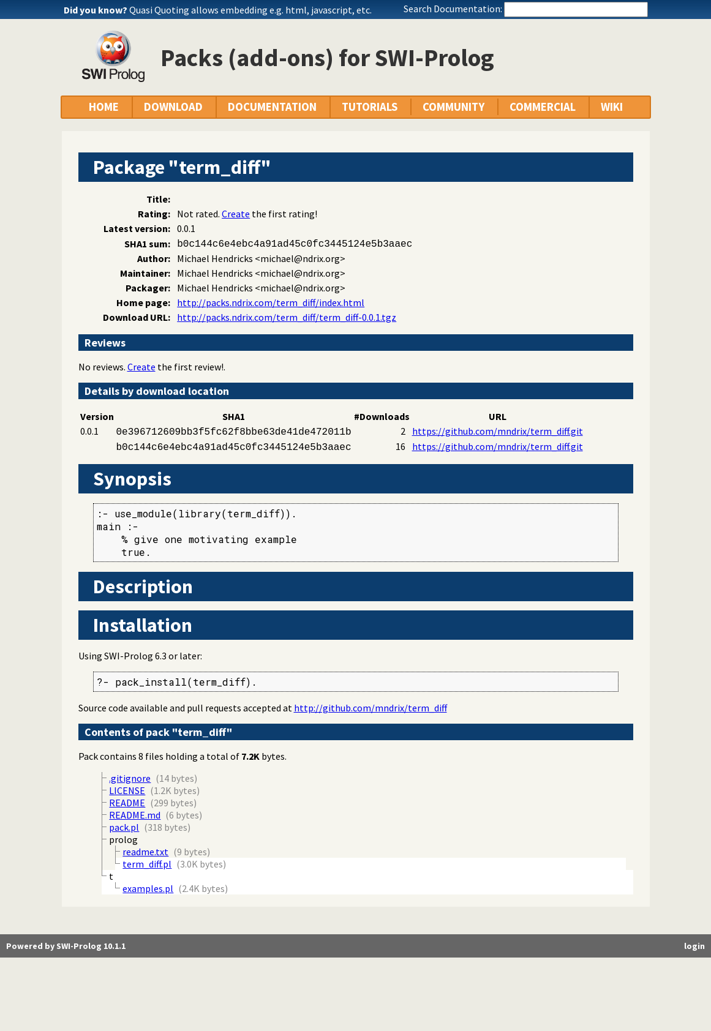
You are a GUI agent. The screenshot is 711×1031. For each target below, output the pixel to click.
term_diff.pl (146, 864)
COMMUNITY (453, 107)
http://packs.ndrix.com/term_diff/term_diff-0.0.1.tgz (286, 317)
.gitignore (130, 778)
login (694, 945)
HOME (104, 107)
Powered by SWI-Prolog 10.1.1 (66, 945)
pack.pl (124, 827)
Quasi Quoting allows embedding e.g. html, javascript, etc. (250, 10)
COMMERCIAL (543, 107)
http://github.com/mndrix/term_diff (370, 708)
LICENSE (127, 790)
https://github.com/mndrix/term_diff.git (497, 431)
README (127, 803)
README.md (134, 815)
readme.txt (145, 851)
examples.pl (147, 888)
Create (236, 214)
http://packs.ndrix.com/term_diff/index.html (270, 302)
